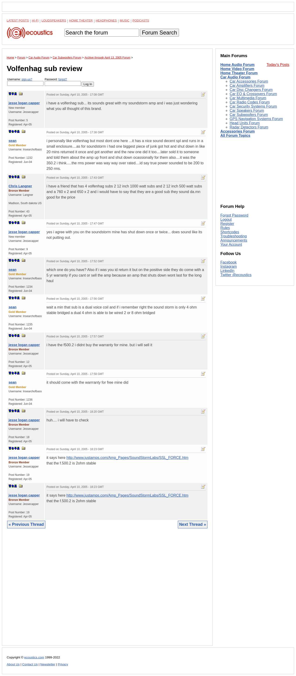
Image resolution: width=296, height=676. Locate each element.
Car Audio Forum (235, 77)
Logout (226, 219)
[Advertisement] (107, 590)
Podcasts (141, 20)
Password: (63, 82)
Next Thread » (192, 524)
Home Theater (81, 20)
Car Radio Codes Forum (250, 102)
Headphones (106, 20)
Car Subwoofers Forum (249, 115)
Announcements (233, 240)
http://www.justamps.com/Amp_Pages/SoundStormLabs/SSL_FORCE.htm (127, 458)
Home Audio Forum (237, 65)
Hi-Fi (35, 20)
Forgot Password (234, 215)
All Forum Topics (235, 135)
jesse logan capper (24, 103)
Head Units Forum (245, 123)
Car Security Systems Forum (253, 106)
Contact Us (30, 664)
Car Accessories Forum (249, 81)
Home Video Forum (237, 69)
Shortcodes (229, 232)
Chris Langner (20, 186)
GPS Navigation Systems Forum (256, 119)
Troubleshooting (233, 236)
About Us (13, 664)
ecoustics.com (34, 657)
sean (12, 141)
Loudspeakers (54, 20)
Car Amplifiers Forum (247, 85)
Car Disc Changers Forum (251, 90)
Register (227, 224)
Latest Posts (18, 20)
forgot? (62, 79)
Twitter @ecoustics (236, 275)
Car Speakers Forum (247, 110)
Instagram (228, 266)
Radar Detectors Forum (249, 127)
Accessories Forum (237, 131)
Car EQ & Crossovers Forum (253, 94)
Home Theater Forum (239, 73)
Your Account (231, 244)
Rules (225, 228)
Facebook (228, 262)
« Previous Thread (26, 524)
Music (125, 20)
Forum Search (159, 32)
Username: (25, 82)
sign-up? (27, 79)
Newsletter (47, 664)
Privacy (63, 664)
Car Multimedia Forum (248, 98)
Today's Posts (278, 65)
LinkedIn (227, 271)
